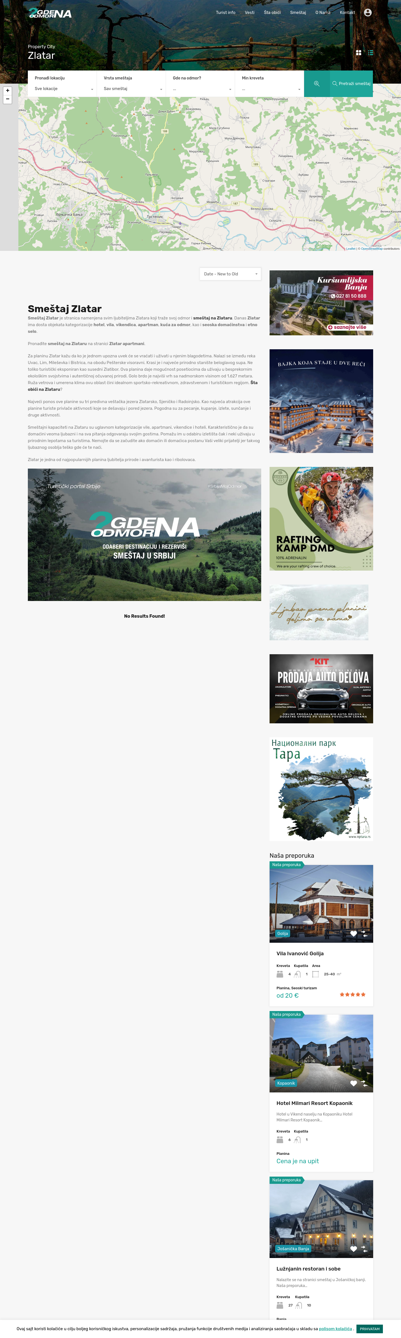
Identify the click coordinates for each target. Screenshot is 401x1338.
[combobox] (62, 90)
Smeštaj (298, 12)
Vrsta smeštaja (118, 78)
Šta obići (272, 12)
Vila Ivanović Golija (300, 953)
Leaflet (351, 248)
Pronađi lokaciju (50, 78)
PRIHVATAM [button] (370, 1329)
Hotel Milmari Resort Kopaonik (315, 1103)
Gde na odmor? (187, 78)
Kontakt (347, 12)
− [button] (7, 99)
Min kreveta (253, 78)
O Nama (323, 12)
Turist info (225, 12)
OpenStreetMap (372, 248)
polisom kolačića (335, 1328)
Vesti (250, 12)
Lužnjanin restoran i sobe (309, 1269)
